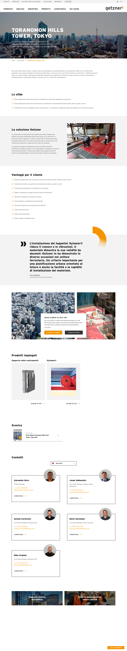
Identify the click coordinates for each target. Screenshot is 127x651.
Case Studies (47, 1)
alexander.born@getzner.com (23, 490)
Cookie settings (74, 332)
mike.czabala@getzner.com (23, 565)
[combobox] (121, 2)
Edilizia (20, 9)
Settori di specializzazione (31, 1)
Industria (33, 9)
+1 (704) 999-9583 (21, 488)
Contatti (6, 1)
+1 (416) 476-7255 (76, 490)
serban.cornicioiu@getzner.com (24, 528)
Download (15, 1)
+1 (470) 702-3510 (21, 563)
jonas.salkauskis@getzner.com (79, 492)
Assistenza (60, 9)
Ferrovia (8, 9)
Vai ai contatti (116, 648)
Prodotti (46, 9)
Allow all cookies (53, 332)
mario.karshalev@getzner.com (79, 528)
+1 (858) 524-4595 (76, 526)
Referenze (58, 1)
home (13, 60)
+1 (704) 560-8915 (21, 526)
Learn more (47, 327)
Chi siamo (74, 9)
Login (68, 1)
